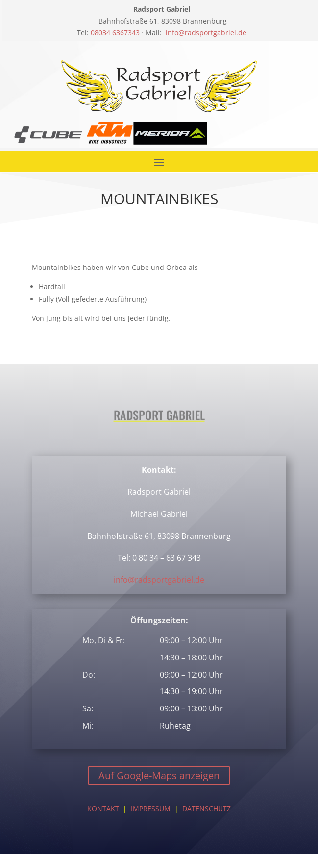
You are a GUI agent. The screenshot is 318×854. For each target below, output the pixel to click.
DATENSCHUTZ (206, 808)
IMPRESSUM (151, 808)
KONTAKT (103, 808)
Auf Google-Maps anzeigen (159, 775)
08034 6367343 (115, 32)
